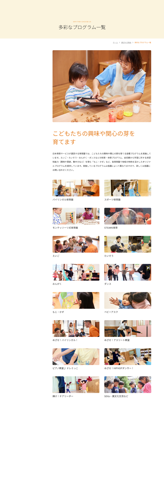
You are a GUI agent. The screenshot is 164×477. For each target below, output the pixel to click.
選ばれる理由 (126, 42)
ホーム (115, 42)
